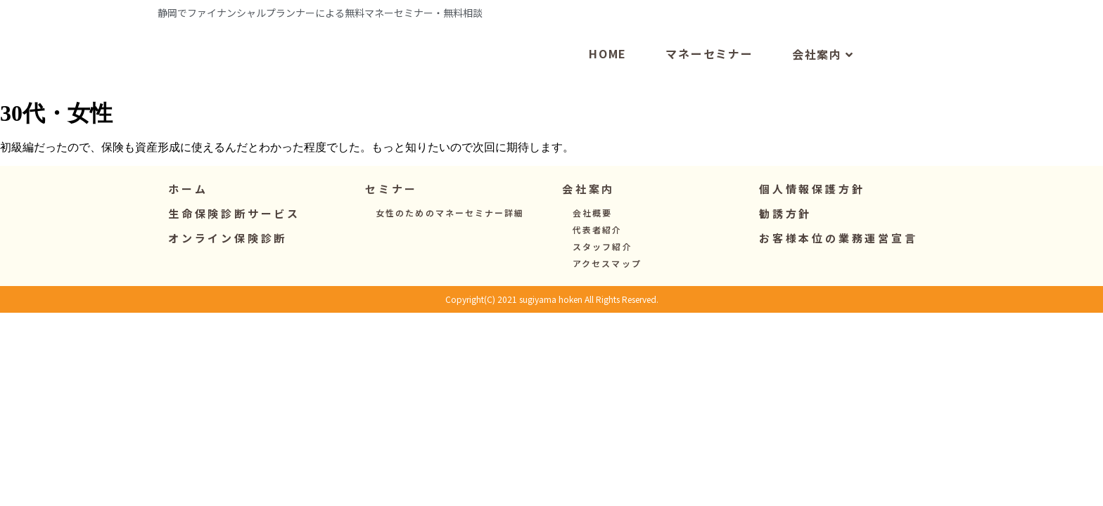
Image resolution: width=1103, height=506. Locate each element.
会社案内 (823, 84)
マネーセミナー (709, 82)
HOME (608, 82)
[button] (391, 219)
